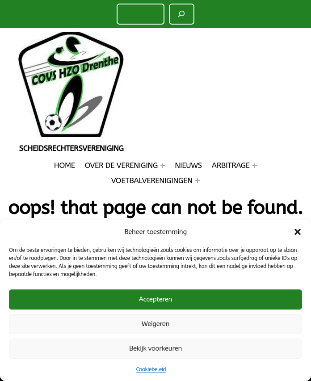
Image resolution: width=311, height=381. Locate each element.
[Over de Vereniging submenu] (162, 165)
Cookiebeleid (151, 369)
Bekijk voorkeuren (155, 348)
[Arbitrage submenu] (254, 165)
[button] (297, 231)
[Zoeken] (182, 14)
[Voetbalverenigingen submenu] (197, 180)
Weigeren (155, 324)
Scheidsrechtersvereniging (71, 148)
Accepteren (155, 299)
